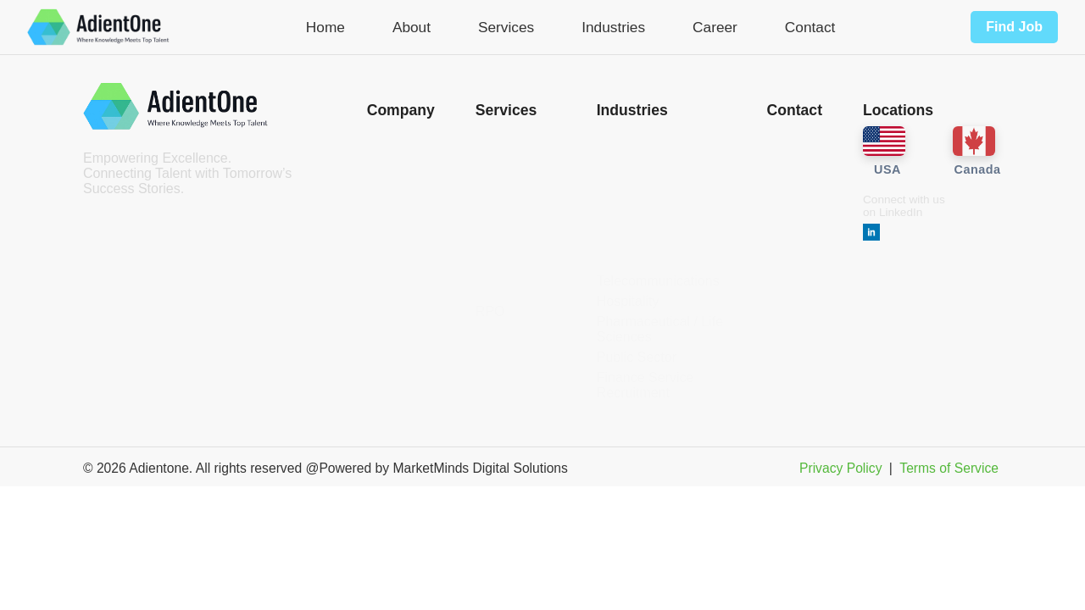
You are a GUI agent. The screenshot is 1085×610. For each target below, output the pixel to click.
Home (325, 27)
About (411, 27)
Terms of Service (949, 468)
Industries (613, 27)
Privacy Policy (840, 468)
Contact (810, 27)
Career (715, 27)
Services (506, 27)
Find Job (1014, 26)
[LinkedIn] (871, 234)
